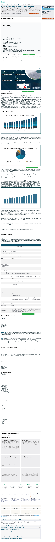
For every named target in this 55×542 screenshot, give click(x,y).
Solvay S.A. (2, 340)
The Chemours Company (4, 332)
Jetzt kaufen (48, 9)
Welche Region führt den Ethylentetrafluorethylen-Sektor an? (20, 534)
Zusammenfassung (20, 16)
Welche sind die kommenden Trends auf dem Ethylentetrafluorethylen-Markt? (20, 536)
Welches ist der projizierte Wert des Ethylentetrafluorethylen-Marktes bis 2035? (20, 525)
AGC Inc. (2, 338)
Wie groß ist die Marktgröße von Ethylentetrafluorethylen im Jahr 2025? (20, 520)
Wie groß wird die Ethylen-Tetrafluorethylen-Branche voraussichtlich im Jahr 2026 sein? (20, 527)
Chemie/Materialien (6, 4)
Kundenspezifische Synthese (20, 4)
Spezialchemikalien (12, 4)
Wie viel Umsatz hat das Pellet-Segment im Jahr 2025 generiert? (20, 529)
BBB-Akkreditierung (12, 486)
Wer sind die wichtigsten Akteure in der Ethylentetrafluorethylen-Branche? (20, 538)
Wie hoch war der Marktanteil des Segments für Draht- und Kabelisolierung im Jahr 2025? (20, 531)
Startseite (2, 4)
